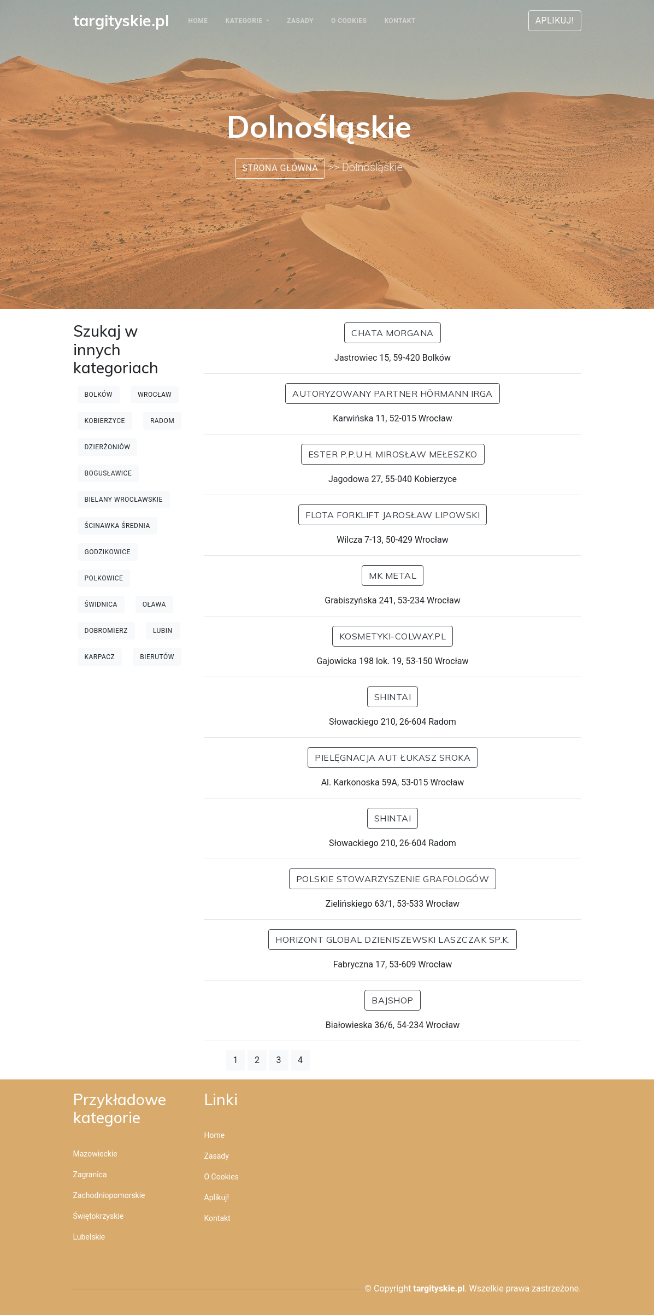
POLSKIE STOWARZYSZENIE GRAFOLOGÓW (393, 878)
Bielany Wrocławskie (124, 499)
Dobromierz (106, 631)
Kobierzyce (105, 421)
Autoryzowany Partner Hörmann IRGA (392, 393)
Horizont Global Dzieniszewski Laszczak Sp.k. (392, 939)
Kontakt (399, 21)
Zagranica (90, 1174)
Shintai (392, 696)
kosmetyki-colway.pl (392, 636)
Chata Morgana (392, 332)
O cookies (349, 21)
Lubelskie (89, 1236)
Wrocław (155, 394)
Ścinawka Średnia (117, 526)
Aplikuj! (554, 20)
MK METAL (392, 575)
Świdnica (101, 604)
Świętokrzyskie (98, 1216)
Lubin (163, 631)
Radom (162, 421)
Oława (154, 604)
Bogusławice (108, 473)
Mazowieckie (95, 1153)
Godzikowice (108, 552)
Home (198, 21)
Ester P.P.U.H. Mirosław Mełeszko (393, 454)
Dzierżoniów (108, 447)
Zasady (300, 21)
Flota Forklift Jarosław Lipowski (392, 514)
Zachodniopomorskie (109, 1195)
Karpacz (100, 657)
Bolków (99, 394)
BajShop (393, 1000)
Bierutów (157, 657)
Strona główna (280, 168)
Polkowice (104, 578)
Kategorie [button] (245, 21)
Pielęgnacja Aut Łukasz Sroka (392, 757)
